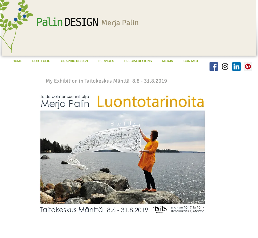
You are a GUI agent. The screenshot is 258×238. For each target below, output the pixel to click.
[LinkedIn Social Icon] (236, 66)
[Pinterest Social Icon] (248, 66)
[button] (123, 152)
